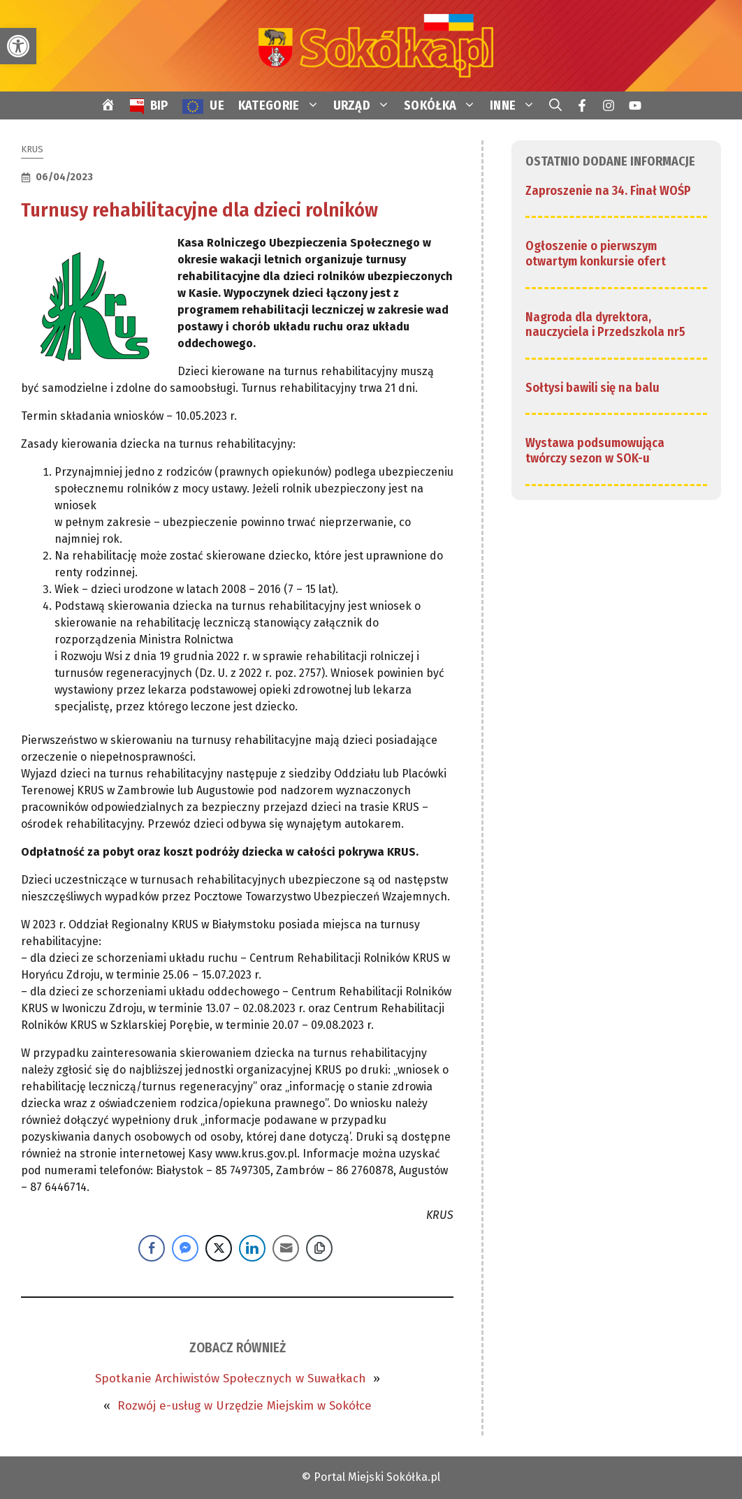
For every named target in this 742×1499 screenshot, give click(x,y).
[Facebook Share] (151, 1248)
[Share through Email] (285, 1248)
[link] (18, 46)
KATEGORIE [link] (282, 105)
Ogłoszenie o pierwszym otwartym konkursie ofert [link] (595, 253)
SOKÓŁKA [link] (443, 105)
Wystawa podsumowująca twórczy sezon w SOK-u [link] (594, 450)
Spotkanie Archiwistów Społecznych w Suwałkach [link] (230, 1378)
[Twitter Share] (218, 1248)
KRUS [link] (32, 149)
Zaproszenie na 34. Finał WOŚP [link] (608, 190)
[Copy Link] (319, 1248)
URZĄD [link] (365, 105)
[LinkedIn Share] (252, 1248)
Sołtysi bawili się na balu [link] (592, 387)
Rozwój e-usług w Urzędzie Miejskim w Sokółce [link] (244, 1405)
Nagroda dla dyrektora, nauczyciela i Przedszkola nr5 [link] (605, 324)
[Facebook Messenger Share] (185, 1248)
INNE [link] (516, 105)
